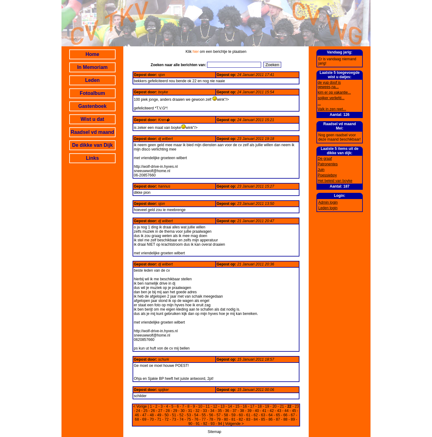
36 (227, 411)
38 (242, 411)
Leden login (327, 208)
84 (256, 419)
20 (275, 406)
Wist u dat (92, 119)
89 (293, 419)
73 (174, 419)
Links (92, 158)
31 (190, 411)
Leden (92, 80)
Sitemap (214, 432)
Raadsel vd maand (92, 132)
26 (153, 411)
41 (264, 411)
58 (226, 415)
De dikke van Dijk (92, 145)
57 (219, 415)
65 (278, 415)
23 (297, 406)
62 (256, 415)
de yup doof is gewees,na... (329, 84)
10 (200, 406)
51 (174, 415)
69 (144, 419)
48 (152, 415)
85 (263, 419)
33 (205, 411)
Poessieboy (327, 175)
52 (182, 415)
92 (205, 424)
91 (198, 424)
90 (190, 424)
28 (168, 411)
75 (189, 419)
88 (285, 419)
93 (212, 424)
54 (196, 415)
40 (257, 411)
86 (271, 419)
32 (197, 411)
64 (271, 415)
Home (92, 54)
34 (212, 411)
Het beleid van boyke (335, 181)
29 (175, 411)
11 (207, 406)
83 (248, 419)
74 (182, 419)
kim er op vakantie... (334, 92)
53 (189, 415)
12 (215, 406)
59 (233, 415)
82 (241, 419)
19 (267, 406)
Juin (321, 170)
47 (144, 415)
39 (249, 411)
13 (222, 406)
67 (293, 415)
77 (204, 419)
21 (282, 406)
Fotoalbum (92, 93)
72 (166, 419)
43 (279, 411)
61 (248, 415)
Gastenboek (92, 106)
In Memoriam (92, 67)
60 (241, 415)
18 (260, 406)
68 (137, 419)
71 (159, 419)
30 (182, 411)
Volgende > (234, 424)
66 (285, 415)
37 (234, 411)
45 (294, 411)
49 (159, 415)
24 (138, 411)
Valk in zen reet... (332, 109)
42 (272, 411)
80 (226, 419)
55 (204, 415)
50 (166, 415)
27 (160, 411)
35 (220, 411)
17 (252, 406)
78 (211, 419)
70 (152, 419)
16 (245, 406)
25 (145, 411)
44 (287, 411)
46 (137, 415)
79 (219, 419)
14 (230, 406)
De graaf (325, 158)
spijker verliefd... (331, 98)
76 (196, 419)
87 (278, 419)
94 (220, 424)
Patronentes (328, 164)
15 (237, 406)
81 (233, 419)
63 (263, 415)
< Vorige (140, 406)
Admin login (328, 202)
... (319, 103)
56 (211, 415)
